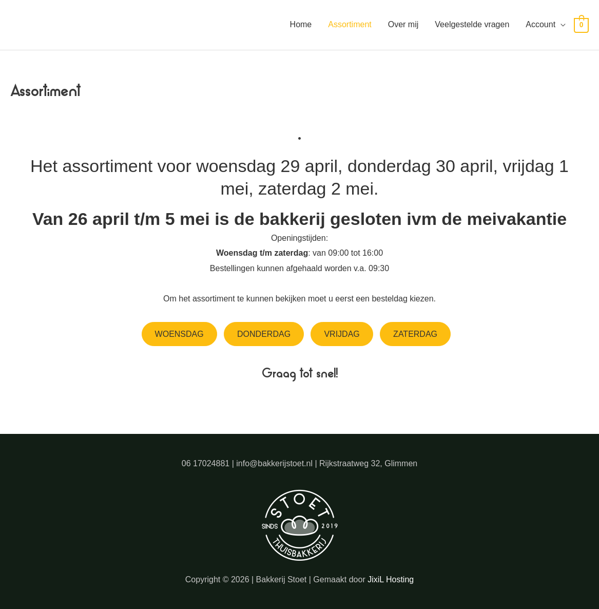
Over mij (403, 24)
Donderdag (264, 334)
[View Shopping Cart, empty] (581, 25)
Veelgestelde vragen (472, 24)
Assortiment (349, 24)
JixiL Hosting (391, 579)
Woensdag (179, 334)
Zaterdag (415, 334)
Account (540, 24)
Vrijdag (341, 334)
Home (301, 24)
